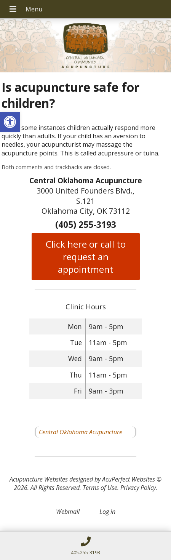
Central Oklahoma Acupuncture (80, 432)
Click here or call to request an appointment (86, 256)
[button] (10, 122)
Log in (107, 511)
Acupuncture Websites (39, 479)
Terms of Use (100, 487)
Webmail (68, 511)
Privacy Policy (138, 487)
